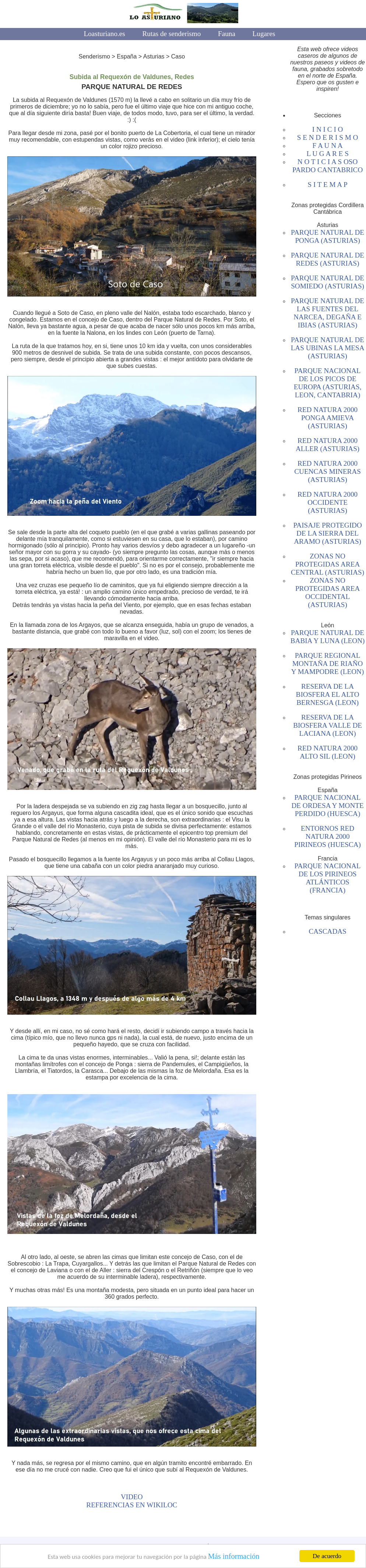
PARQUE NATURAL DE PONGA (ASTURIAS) (327, 236)
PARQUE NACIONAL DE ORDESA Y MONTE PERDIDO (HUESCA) (327, 805)
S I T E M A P (328, 184)
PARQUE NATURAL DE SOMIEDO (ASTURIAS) (327, 282)
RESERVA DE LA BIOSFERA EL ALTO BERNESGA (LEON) (327, 694)
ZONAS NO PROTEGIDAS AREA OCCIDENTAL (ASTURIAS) (327, 593)
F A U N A (328, 145)
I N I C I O (327, 129)
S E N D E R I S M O (327, 137)
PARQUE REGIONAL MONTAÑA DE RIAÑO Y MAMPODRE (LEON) (327, 663)
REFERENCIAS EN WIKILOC (131, 1505)
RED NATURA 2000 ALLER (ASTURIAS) (327, 445)
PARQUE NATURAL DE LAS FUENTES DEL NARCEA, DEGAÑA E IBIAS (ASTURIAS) (327, 313)
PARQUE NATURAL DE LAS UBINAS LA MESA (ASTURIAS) (328, 348)
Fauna (226, 34)
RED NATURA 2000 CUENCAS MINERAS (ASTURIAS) (327, 471)
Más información (234, 1556)
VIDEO (132, 1497)
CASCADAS (327, 931)
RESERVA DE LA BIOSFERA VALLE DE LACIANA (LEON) (327, 725)
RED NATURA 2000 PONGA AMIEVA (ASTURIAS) (328, 418)
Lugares (264, 34)
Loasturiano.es (104, 34)
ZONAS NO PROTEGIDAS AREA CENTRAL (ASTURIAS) (327, 564)
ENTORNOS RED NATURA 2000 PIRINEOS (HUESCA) (327, 836)
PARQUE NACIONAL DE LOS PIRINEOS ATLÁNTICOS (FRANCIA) (328, 878)
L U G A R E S (327, 153)
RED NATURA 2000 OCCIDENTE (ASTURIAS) (328, 502)
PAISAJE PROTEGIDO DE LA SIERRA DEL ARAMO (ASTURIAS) (327, 533)
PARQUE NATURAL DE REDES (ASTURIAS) (327, 259)
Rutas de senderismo (171, 34)
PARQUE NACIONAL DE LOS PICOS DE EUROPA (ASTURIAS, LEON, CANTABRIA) (328, 383)
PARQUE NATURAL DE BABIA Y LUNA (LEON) (328, 637)
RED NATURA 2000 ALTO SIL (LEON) (328, 752)
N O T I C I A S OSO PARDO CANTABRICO (327, 166)
